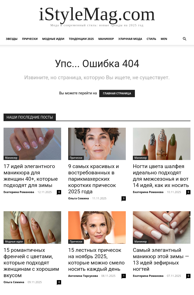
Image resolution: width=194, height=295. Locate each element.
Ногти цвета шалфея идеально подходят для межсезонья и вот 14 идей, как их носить (161, 175)
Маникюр (106, 39)
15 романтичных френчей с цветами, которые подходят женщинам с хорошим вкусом (31, 262)
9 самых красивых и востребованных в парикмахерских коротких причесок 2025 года (93, 179)
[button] (184, 39)
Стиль (151, 39)
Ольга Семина (78, 198)
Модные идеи (53, 39)
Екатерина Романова (19, 192)
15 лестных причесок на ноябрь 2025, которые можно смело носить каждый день (96, 259)
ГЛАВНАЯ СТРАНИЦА (117, 93)
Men (164, 39)
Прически (30, 39)
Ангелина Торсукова (83, 276)
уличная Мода (130, 39)
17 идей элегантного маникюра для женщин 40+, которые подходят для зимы (31, 175)
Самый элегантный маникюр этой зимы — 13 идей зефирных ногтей (161, 259)
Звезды (11, 39)
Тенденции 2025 (81, 39)
